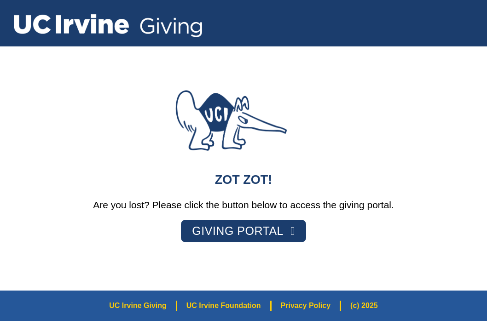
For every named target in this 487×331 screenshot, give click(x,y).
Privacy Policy (306, 305)
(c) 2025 (364, 305)
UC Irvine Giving (137, 305)
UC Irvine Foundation (223, 305)
